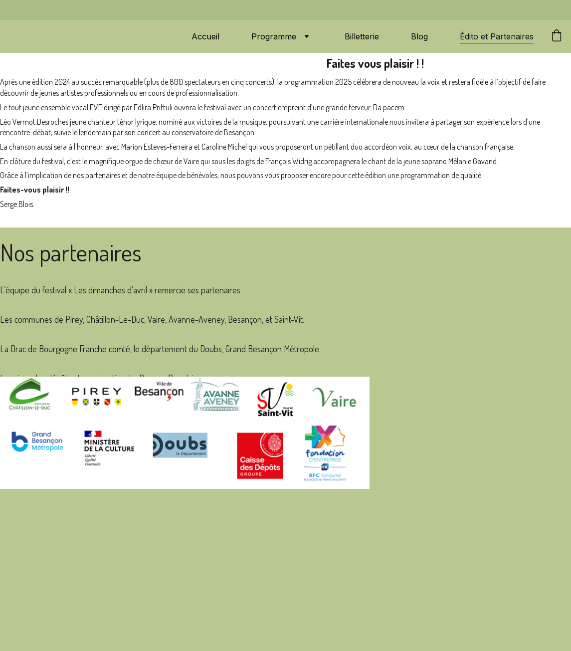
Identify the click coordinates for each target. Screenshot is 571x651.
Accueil (205, 36)
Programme (273, 36)
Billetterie (362, 36)
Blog (419, 36)
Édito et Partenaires (497, 36)
